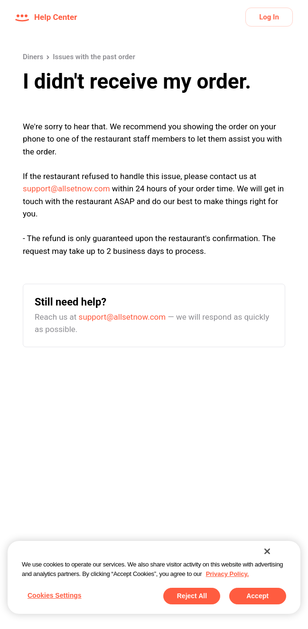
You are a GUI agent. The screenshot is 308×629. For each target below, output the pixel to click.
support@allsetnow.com (66, 188)
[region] (154, 577)
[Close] (267, 551)
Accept (257, 596)
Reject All (192, 596)
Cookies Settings (55, 595)
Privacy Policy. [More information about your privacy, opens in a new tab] (227, 573)
